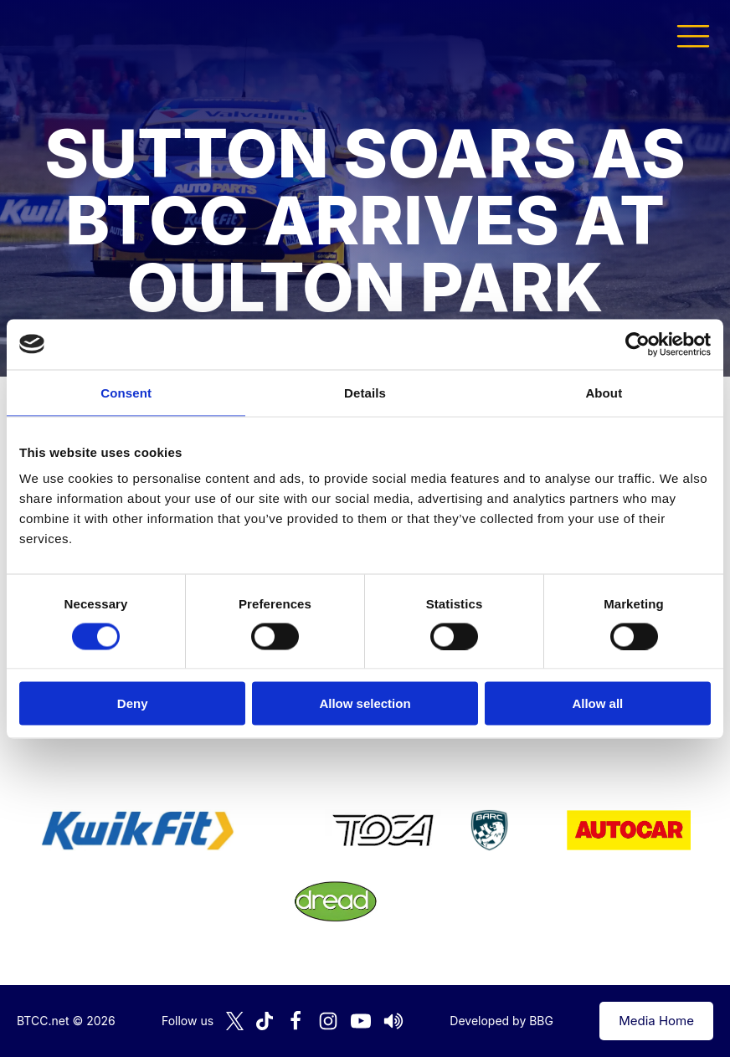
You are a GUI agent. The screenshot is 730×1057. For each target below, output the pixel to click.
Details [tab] (365, 392)
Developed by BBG (501, 1020)
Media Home (656, 1021)
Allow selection (364, 703)
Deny (132, 703)
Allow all (597, 703)
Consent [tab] (126, 392)
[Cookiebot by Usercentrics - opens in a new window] (637, 344)
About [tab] (603, 392)
